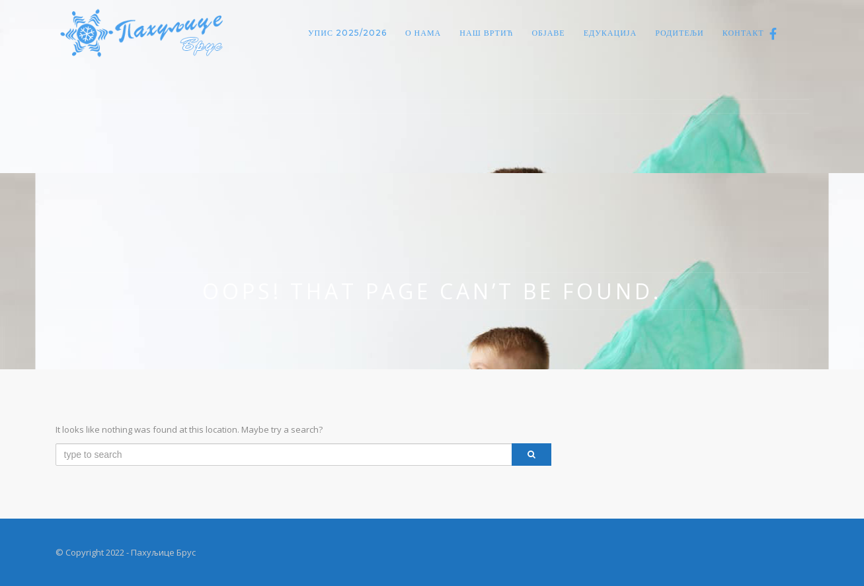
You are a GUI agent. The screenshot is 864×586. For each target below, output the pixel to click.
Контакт (743, 33)
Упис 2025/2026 (347, 33)
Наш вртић (486, 33)
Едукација (610, 33)
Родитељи (679, 33)
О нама (423, 33)
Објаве (548, 33)
